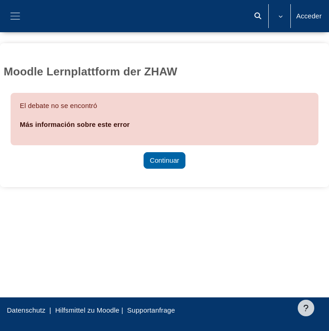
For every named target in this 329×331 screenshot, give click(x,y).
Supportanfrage (151, 310)
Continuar (164, 160)
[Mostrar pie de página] (306, 308)
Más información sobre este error (75, 124)
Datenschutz (26, 310)
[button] (257, 16)
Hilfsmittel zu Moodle (87, 310)
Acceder (309, 16)
